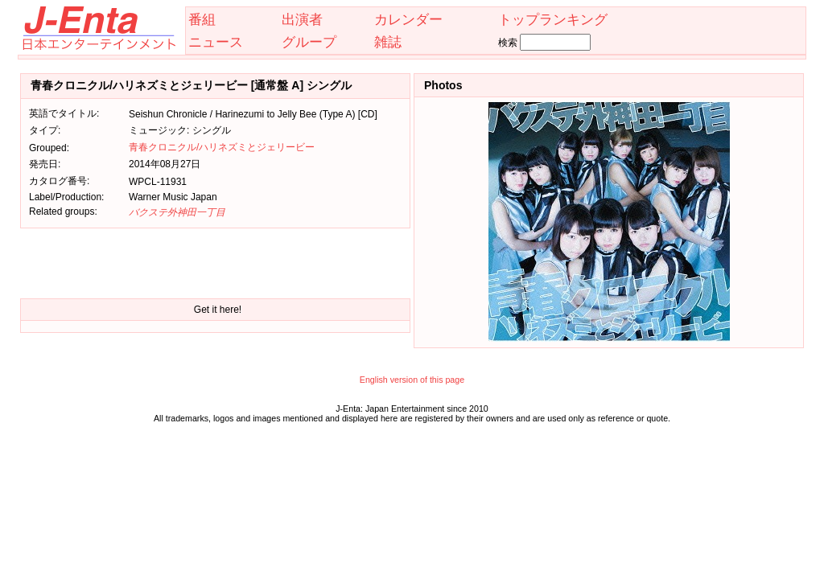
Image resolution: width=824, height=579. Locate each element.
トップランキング (553, 19)
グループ (309, 42)
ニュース (215, 42)
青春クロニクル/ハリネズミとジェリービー (222, 147)
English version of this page (412, 379)
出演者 (302, 19)
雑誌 (388, 42)
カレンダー (408, 19)
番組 (202, 19)
